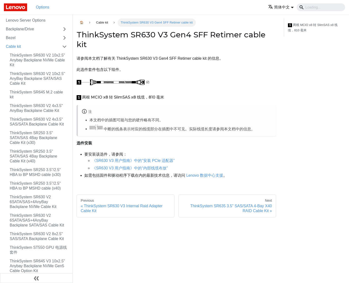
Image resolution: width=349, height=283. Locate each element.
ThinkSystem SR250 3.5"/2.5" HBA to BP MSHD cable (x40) (35, 185)
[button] (281, 7)
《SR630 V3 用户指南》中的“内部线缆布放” (130, 168)
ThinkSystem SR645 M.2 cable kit (36, 94)
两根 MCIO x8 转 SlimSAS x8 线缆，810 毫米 (313, 27)
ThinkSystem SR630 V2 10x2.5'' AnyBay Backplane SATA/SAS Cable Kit (37, 78)
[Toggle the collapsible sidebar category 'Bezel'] (64, 38)
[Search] (321, 7)
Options (42, 7)
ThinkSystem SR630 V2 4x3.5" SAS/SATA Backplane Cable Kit (37, 121)
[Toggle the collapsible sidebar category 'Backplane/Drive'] (64, 29)
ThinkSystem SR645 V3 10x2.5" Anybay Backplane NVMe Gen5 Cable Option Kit (37, 266)
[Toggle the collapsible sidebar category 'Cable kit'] (64, 46)
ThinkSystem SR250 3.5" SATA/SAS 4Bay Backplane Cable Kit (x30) (33, 138)
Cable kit (13, 46)
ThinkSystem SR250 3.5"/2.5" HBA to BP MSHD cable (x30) (35, 172)
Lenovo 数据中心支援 (204, 175)
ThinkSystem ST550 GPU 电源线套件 (38, 249)
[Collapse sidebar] (36, 278)
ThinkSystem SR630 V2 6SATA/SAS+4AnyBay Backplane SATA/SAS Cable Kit (37, 220)
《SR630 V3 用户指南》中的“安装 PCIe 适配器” (133, 160)
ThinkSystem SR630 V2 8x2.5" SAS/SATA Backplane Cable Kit (37, 236)
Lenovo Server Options (26, 20)
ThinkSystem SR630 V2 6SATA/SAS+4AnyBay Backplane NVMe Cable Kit (33, 202)
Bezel (11, 38)
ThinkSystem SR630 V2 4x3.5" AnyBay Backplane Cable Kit (36, 108)
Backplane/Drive (20, 29)
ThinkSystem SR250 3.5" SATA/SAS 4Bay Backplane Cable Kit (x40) (33, 156)
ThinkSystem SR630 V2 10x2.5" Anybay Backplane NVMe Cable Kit (37, 60)
